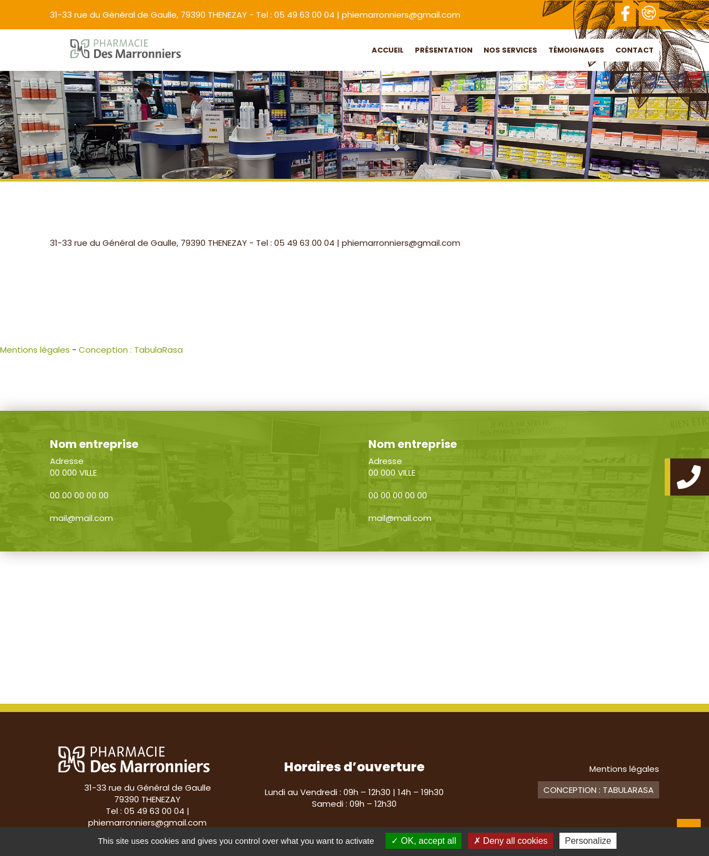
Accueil (388, 50)
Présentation (443, 50)
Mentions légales (35, 349)
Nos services (510, 50)
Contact (634, 50)
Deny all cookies (511, 840)
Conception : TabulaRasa (131, 349)
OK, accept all (423, 840)
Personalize (588, 840)
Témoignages (576, 50)
